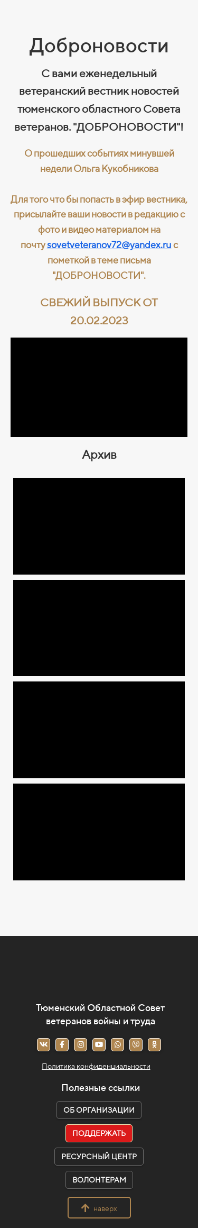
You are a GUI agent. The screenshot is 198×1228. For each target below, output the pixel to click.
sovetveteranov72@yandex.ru (109, 244)
